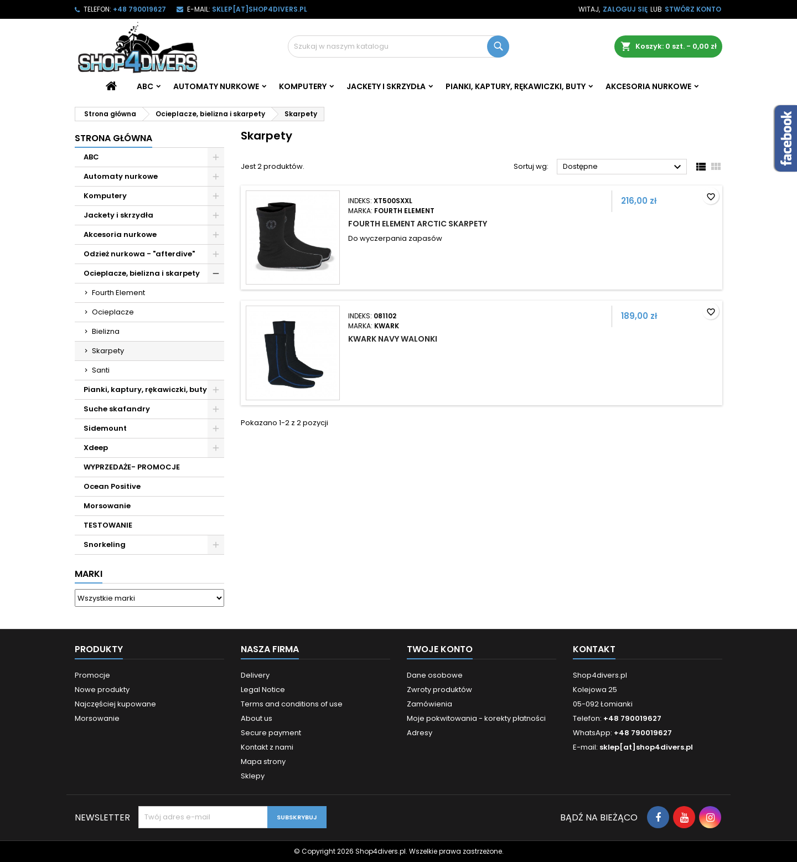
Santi (101, 370)
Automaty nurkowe (216, 86)
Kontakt (594, 649)
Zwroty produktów (439, 689)
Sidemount (105, 428)
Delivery (255, 675)
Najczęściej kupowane (115, 704)
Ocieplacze (113, 312)
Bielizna (106, 331)
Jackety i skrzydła (386, 86)
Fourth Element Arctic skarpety (417, 223)
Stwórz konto (693, 9)
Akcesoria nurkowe (648, 86)
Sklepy (253, 776)
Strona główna (113, 138)
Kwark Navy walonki (392, 338)
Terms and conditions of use (292, 704)
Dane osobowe (435, 675)
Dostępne (623, 167)
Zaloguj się (625, 9)
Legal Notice (263, 689)
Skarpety (108, 350)
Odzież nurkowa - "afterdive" (139, 254)
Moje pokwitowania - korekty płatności (476, 718)
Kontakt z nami (267, 747)
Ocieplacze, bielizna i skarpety (142, 273)
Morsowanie (107, 505)
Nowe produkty (102, 689)
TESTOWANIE (108, 525)
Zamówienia (429, 704)
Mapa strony (263, 761)
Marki (88, 573)
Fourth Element (118, 292)
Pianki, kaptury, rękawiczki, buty (516, 86)
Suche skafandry (117, 409)
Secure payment (271, 732)
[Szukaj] (398, 46)
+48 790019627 (139, 9)
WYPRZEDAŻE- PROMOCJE (132, 467)
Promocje (92, 675)
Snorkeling (105, 544)
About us (256, 718)
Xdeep (96, 447)
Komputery (303, 86)
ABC (145, 86)
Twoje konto (440, 649)
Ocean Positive (112, 486)
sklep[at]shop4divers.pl (259, 9)
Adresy (419, 732)
